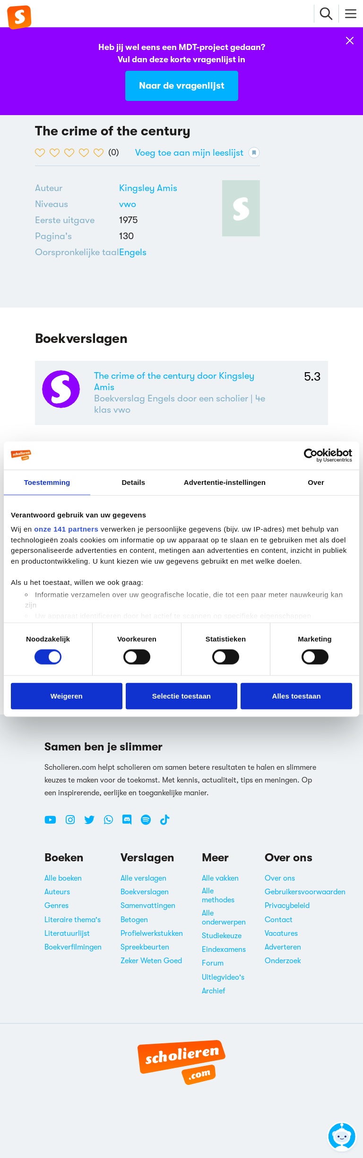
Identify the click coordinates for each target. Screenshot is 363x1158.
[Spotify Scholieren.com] (149, 824)
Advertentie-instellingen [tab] (225, 482)
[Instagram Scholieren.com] (74, 824)
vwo (127, 204)
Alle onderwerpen (224, 917)
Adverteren (283, 947)
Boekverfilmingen (73, 947)
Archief (213, 991)
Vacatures (281, 933)
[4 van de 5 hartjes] (86, 153)
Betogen (134, 920)
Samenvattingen (148, 905)
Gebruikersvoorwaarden (305, 892)
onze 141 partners (66, 529)
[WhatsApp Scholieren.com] (112, 824)
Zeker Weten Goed (151, 961)
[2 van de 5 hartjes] (57, 153)
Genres (56, 905)
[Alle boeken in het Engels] (133, 252)
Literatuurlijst (67, 933)
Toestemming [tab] (47, 482)
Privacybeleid (287, 905)
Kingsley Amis (148, 188)
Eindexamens (224, 949)
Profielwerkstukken (152, 933)
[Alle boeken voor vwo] (127, 204)
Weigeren (67, 695)
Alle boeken (63, 878)
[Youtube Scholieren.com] (53, 824)
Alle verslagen (143, 878)
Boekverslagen (145, 892)
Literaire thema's (72, 920)
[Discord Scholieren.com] (130, 824)
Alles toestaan (296, 695)
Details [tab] (133, 482)
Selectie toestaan (181, 695)
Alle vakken (220, 878)
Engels (133, 252)
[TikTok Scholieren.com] (164, 824)
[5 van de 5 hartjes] (101, 153)
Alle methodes (218, 895)
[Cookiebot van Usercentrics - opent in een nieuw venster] (310, 455)
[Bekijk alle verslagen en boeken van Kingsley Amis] (148, 188)
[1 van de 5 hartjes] (42, 153)
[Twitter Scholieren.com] (93, 824)
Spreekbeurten (145, 947)
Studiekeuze (222, 936)
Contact (279, 920)
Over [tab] (316, 482)
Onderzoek (283, 961)
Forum (213, 963)
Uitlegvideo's (223, 977)
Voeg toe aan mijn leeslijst (197, 152)
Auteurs (57, 892)
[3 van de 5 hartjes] (71, 153)
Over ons (280, 878)
